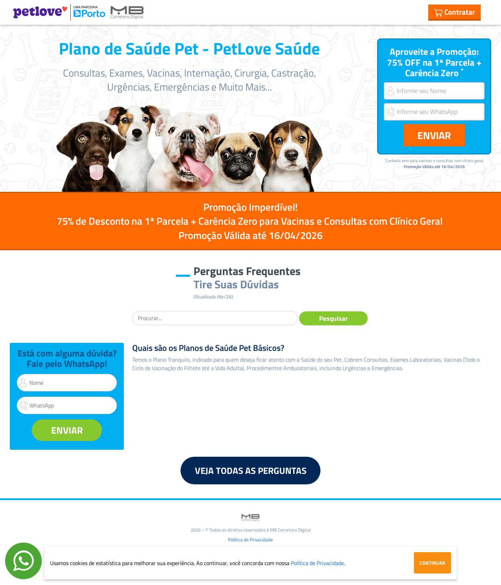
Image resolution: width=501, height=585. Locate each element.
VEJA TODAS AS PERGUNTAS (250, 470)
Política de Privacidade (250, 539)
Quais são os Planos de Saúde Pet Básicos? (208, 347)
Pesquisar (333, 318)
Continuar (432, 562)
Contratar (454, 11)
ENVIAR (434, 135)
